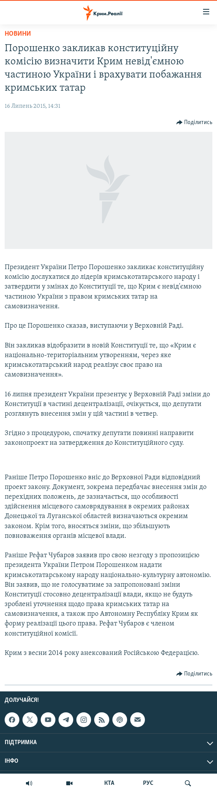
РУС (148, 783)
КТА (109, 783)
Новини (18, 34)
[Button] (194, 122)
